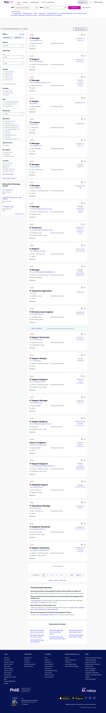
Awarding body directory (51, 670)
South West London (9, 169)
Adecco (36, 103)
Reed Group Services (90, 662)
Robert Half (38, 187)
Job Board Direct (38, 61)
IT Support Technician (39, 337)
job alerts (38, 600)
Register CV (82, 2)
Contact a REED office (9, 681)
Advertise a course (49, 675)
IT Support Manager (39, 400)
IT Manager (35, 38)
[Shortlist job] (82, 35)
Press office (68, 662)
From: (4, 54)
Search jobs (74, 7)
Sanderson (37, 166)
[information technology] (8, 37)
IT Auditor (34, 101)
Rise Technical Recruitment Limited (44, 230)
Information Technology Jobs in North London (76, 636)
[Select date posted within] (13, 113)
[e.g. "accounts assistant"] (26, 7)
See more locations (8, 174)
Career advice (7, 672)
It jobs (35, 13)
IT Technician (35, 227)
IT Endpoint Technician (40, 527)
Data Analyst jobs (52, 13)
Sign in (37, 602)
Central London (8, 163)
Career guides (48, 672)
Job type (5, 69)
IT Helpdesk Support (39, 485)
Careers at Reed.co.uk (70, 660)
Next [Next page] (79, 575)
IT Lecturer (35, 122)
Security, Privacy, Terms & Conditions (86, 704)
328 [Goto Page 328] (72, 575)
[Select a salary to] (13, 63)
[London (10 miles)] (19, 37)
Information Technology (11, 29)
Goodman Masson (38, 487)
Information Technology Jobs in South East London (57, 638)
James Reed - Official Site (92, 672)
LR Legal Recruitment (39, 381)
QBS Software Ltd (39, 314)
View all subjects (49, 664)
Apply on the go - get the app (57, 580)
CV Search (27, 662)
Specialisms (6, 119)
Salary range (6, 50)
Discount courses (49, 666)
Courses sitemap (49, 677)
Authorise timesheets (90, 660)
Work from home (8, 664)
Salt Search (38, 508)
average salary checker (46, 614)
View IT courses (20, 214)
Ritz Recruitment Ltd (39, 529)
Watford (6, 167)
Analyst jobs (42, 13)
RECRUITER (27, 654)
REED (87, 654)
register (43, 602)
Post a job (26, 660)
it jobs (35, 609)
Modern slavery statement (71, 666)
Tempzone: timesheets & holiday (93, 657)
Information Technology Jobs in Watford (50, 15)
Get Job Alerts (36, 328)
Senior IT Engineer (38, 442)
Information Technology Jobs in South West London (56, 632)
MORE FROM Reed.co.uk (72, 654)
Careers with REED (90, 670)
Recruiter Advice (28, 666)
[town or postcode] (55, 7)
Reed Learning (89, 666)
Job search (7, 660)
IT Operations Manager (40, 506)
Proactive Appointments (40, 445)
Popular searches (8, 670)
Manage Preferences (71, 704)
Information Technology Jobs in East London (24, 15)
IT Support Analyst (38, 358)
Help (5, 679)
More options (7, 150)
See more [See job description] (32, 48)
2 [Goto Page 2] (47, 575)
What (12, 7)
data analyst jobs (53, 609)
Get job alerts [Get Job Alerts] (80, 29)
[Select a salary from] (13, 57)
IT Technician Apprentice (41, 291)
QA (35, 293)
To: (3, 60)
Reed (36, 124)
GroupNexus (37, 360)
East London (7, 165)
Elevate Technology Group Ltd (41, 550)
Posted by (5, 88)
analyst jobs (41, 609)
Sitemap (6, 683)
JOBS (6, 654)
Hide (4, 99)
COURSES (48, 654)
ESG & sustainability (90, 679)
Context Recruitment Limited (42, 82)
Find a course (48, 662)
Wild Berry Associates (40, 251)
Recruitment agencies (29, 664)
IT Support (34, 59)
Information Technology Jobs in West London (76, 631)
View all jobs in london (10, 178)
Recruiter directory (9, 662)
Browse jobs (87, 7)
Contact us (7, 657)
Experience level (7, 143)
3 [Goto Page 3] (52, 575)
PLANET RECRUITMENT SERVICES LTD (45, 272)
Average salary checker (10, 677)
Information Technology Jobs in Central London (73, 13)
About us (67, 657)
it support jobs (73, 607)
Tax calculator (7, 675)
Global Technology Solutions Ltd (43, 424)
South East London (8, 171)
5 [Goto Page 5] (61, 575)
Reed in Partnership (90, 668)
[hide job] (85, 35)
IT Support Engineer (39, 379)
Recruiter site (27, 657)
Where (42, 7)
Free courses (48, 668)
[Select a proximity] (13, 45)
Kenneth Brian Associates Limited (43, 209)
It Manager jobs (27, 13)
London (25, 29)
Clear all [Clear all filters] (21, 34)
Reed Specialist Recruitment (92, 664)
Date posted (6, 110)
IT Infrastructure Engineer (41, 312)
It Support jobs (17, 13)
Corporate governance (71, 664)
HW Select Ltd (38, 40)
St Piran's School (38, 339)
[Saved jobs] (98, 2)
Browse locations (8, 668)
